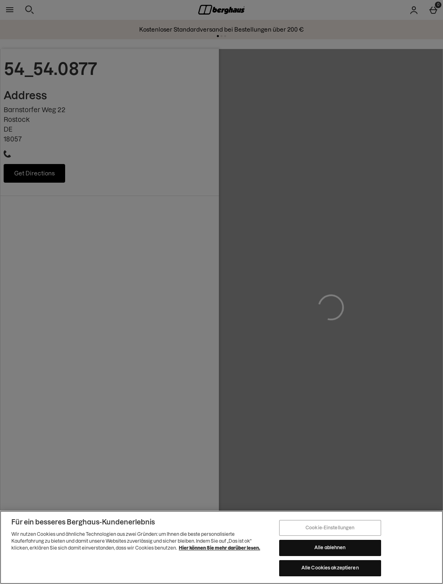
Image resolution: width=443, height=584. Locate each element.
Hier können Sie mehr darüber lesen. (219, 549)
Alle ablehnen (329, 549)
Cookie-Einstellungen (329, 529)
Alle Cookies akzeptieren (330, 569)
